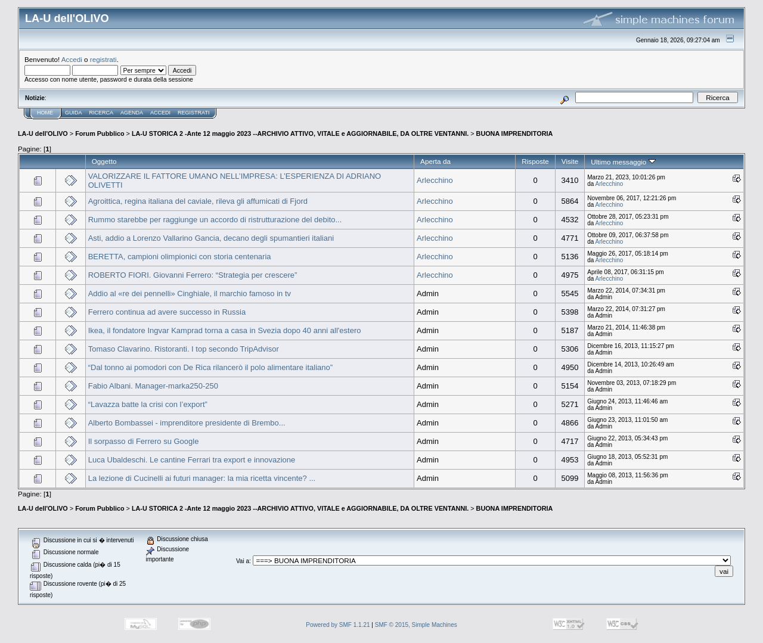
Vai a (242, 561)
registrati (103, 59)
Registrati (193, 113)
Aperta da (435, 161)
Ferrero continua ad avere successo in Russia (167, 311)
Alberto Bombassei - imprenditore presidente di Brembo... (187, 422)
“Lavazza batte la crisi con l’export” (147, 404)
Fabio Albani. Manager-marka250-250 (153, 385)
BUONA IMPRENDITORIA (514, 133)
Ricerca (101, 113)
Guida (73, 113)
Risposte (535, 161)
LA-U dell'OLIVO (43, 133)
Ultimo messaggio (623, 162)
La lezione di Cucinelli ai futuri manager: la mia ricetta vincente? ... (202, 478)
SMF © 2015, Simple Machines (416, 625)
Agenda (131, 113)
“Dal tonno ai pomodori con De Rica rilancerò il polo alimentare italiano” (210, 367)
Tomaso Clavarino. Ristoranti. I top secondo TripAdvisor (183, 348)
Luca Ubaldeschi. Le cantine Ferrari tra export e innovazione (192, 459)
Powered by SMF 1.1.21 (338, 625)
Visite (570, 161)
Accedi (71, 59)
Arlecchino (435, 180)
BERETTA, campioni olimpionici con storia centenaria (179, 256)
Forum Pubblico (99, 133)
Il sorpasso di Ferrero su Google (143, 441)
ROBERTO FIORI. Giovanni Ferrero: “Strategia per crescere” (192, 275)
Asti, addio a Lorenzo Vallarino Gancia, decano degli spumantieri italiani (211, 238)
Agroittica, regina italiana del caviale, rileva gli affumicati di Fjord (198, 201)
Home (45, 113)
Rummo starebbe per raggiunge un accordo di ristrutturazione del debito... (215, 219)
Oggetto (104, 161)
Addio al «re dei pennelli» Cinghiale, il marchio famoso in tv (189, 293)
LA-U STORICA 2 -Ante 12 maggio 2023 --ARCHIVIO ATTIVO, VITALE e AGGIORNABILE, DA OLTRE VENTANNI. (300, 133)
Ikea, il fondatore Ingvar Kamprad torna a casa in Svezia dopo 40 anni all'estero (224, 330)
